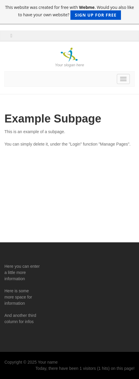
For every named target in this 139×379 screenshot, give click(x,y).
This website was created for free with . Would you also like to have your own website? (69, 12)
